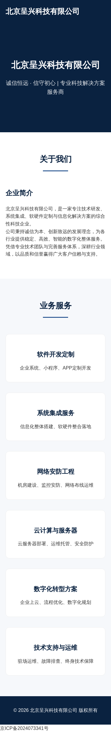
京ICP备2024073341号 (24, 728)
